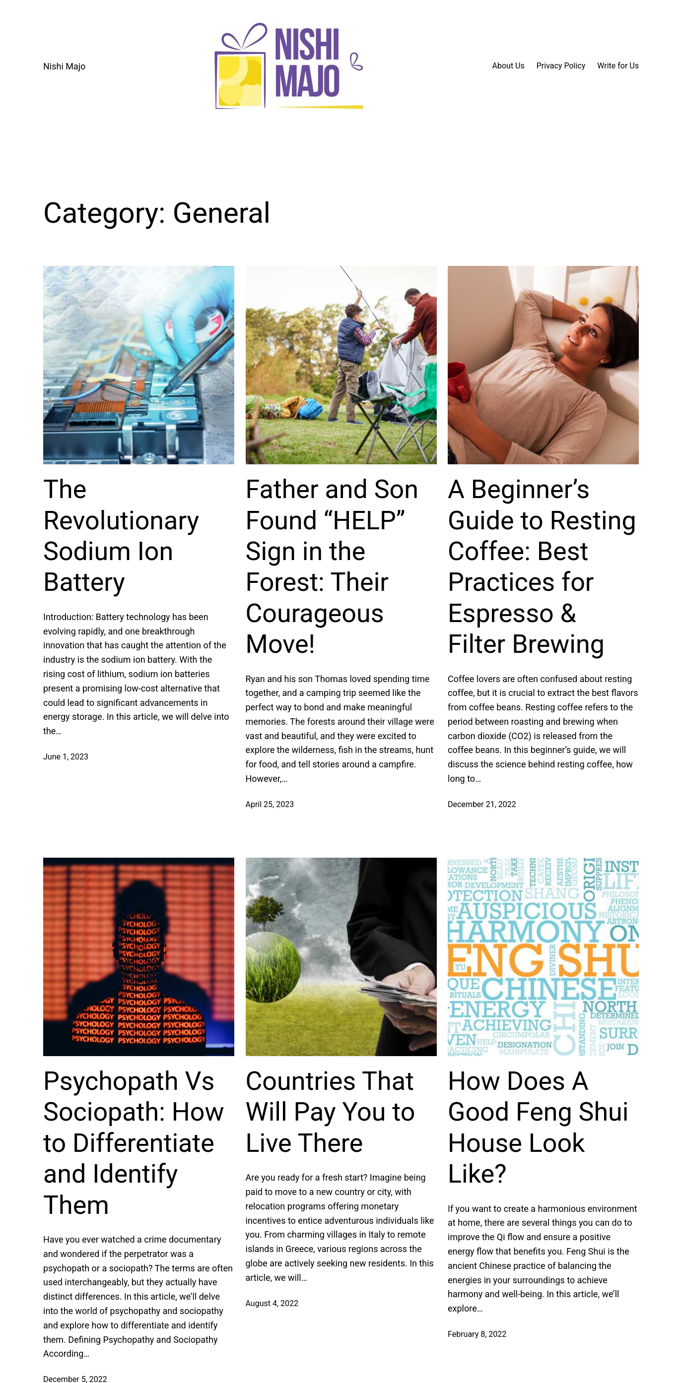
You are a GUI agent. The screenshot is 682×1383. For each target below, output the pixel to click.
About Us (508, 65)
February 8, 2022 (477, 1334)
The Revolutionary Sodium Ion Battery (121, 535)
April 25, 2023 (270, 804)
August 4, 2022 (272, 1303)
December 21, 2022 (482, 804)
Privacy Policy (561, 65)
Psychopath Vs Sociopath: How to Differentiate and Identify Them (133, 1143)
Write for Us (618, 65)
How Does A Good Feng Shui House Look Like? (538, 1127)
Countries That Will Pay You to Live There (330, 1112)
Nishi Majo (64, 66)
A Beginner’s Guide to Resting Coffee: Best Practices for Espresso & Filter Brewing (542, 566)
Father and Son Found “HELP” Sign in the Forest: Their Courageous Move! (332, 566)
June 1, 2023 (65, 756)
